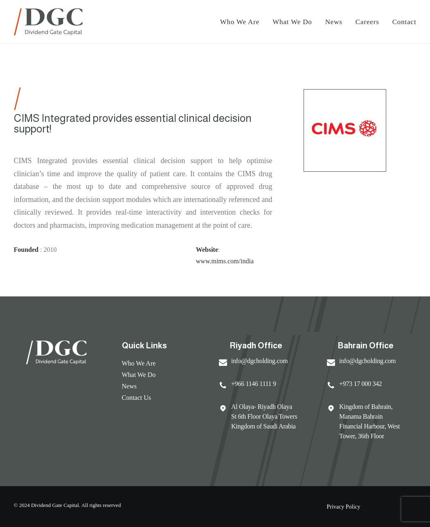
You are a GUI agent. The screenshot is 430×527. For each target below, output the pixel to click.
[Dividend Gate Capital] (48, 21)
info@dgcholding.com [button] (259, 360)
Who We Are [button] (240, 22)
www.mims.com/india (225, 261)
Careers (367, 22)
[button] (223, 363)
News (333, 22)
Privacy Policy (343, 507)
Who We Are (139, 363)
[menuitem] (243, 21)
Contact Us (136, 397)
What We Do (292, 22)
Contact (404, 22)
